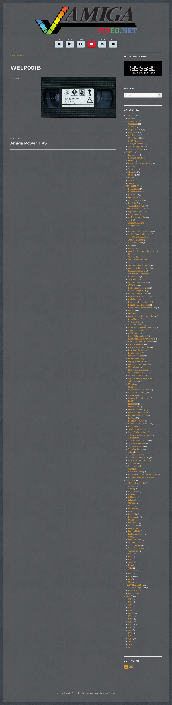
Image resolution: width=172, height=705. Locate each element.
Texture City (133, 438)
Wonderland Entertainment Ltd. (141, 477)
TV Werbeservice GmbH (138, 458)
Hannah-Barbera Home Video (141, 342)
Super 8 (131, 562)
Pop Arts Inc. (133, 407)
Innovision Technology (138, 350)
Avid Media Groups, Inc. (138, 237)
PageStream (133, 528)
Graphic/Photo (134, 129)
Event (130, 161)
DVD (130, 557)
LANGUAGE (131, 172)
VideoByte (132, 463)
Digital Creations (135, 299)
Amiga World (133, 226)
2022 (130, 647)
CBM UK (131, 257)
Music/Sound (134, 138)
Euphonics (132, 313)
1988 (130, 607)
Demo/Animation (135, 158)
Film (130, 573)
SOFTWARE (131, 480)
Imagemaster (134, 517)
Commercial (133, 155)
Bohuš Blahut (134, 189)
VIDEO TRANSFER (133, 585)
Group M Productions (137, 336)
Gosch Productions (136, 325)
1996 (130, 630)
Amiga (131, 220)
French (131, 178)
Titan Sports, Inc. (135, 449)
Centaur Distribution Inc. (138, 260)
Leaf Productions (135, 359)
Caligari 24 (132, 500)
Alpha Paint (133, 491)
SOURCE (129, 554)
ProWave (132, 418)
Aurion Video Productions (139, 234)
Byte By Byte (133, 248)
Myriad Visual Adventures (139, 390)
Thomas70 (135, 277)
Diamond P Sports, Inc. (138, 294)
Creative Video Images (137, 282)
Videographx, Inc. (135, 466)
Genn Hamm (133, 319)
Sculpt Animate (134, 540)
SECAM (131, 582)
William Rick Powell (136, 206)
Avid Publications (135, 240)
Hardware (132, 132)
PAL (130, 579)
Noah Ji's (132, 395)
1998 (130, 636)
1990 (130, 613)
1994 (130, 624)
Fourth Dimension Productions (141, 316)
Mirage (131, 387)
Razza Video (133, 426)
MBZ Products (134, 373)
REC (91, 43)
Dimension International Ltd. (140, 302)
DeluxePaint (133, 508)
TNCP (130, 452)
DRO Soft (132, 310)
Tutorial (131, 169)
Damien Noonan (135, 192)
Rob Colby (132, 203)
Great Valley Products (137, 330)
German (131, 180)
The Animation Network (138, 441)
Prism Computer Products (139, 412)
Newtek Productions (137, 392)
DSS (130, 511)
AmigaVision (133, 494)
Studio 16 (132, 542)
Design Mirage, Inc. (136, 291)
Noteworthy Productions (138, 398)
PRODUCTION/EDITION (136, 209)
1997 (130, 633)
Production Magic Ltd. (137, 415)
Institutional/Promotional (139, 163)
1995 (130, 627)
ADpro (131, 489)
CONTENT (130, 115)
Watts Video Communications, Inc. (143, 475)
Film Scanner (134, 593)
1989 (130, 610)
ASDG (130, 228)
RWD (59, 43)
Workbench (133, 551)
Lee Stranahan (134, 197)
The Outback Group (136, 443)
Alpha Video (133, 214)
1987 (130, 605)
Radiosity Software (136, 421)
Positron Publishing (136, 409)
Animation (132, 121)
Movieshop (133, 525)
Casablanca (133, 124)
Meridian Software (136, 376)
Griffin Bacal (133, 333)
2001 (130, 641)
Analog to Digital (135, 588)
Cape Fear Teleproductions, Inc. (141, 251)
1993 (130, 622)
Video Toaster (134, 545)
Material (131, 166)
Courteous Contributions (138, 274)
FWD (81, 43)
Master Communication (138, 370)
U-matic (131, 565)
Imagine (131, 520)
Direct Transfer (134, 590)
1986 (130, 602)
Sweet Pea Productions (138, 432)
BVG (130, 245)
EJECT (102, 43)
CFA (130, 262)
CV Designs (133, 285)
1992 (130, 619)
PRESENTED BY (132, 186)
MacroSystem (134, 367)
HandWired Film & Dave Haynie (141, 339)
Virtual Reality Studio (137, 548)
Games (131, 127)
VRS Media (132, 469)
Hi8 (129, 559)
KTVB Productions (136, 356)
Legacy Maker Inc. (136, 361)
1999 (130, 639)
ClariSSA (131, 503)
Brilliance (132, 497)
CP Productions (134, 279)
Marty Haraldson (135, 200)
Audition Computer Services (140, 231)
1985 (130, 599)
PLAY (70, 43)
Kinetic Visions (134, 353)
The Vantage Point (136, 446)
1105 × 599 (14, 78)
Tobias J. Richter (135, 455)
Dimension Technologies (139, 305)
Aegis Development (136, 211)
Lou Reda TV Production (138, 364)
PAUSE (113, 43)
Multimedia (133, 135)
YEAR (128, 596)
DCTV (130, 506)
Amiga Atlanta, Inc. (136, 223)
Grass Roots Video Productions (141, 327)
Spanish (131, 183)
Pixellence (132, 404)
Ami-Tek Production (137, 217)
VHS (130, 568)
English (131, 175)
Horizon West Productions (139, 347)
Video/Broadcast (135, 149)
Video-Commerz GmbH (138, 460)
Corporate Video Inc (136, 271)
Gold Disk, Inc (134, 322)
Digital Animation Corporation (141, 296)
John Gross (133, 195)
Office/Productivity (136, 144)
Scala (130, 537)
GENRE (129, 152)
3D (129, 118)
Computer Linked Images (139, 265)
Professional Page (135, 534)
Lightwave (132, 523)
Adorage (131, 486)
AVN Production (135, 243)
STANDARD (131, 571)
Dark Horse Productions (138, 288)
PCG (130, 401)
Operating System (135, 146)
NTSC (130, 576)
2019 (130, 644)
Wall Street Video (135, 472)
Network (132, 141)
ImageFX (132, 514)
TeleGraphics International (139, 435)
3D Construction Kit (136, 483)
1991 (130, 616)
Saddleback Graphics (137, 429)
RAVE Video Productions (138, 424)
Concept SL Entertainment (139, 268)
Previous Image (17, 55)
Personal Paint (134, 531)
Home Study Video (136, 344)
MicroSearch (133, 384)
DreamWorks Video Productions (142, 308)
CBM (130, 254)
